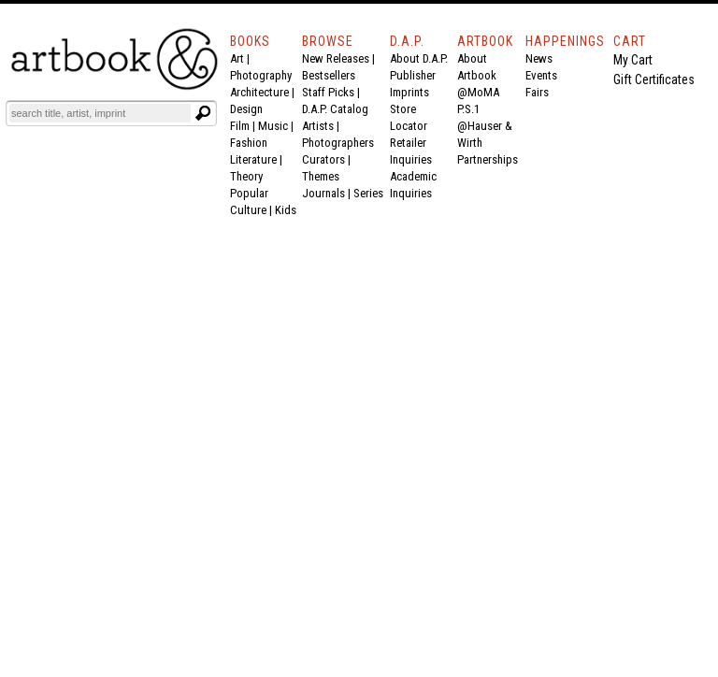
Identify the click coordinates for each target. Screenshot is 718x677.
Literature (253, 159)
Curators (323, 159)
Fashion (248, 143)
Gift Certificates (654, 79)
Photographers (338, 143)
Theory (246, 176)
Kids (285, 210)
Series (368, 193)
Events (541, 75)
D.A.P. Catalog (335, 109)
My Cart (633, 59)
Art (237, 58)
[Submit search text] (203, 113)
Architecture (259, 92)
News (539, 58)
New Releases (335, 58)
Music (273, 126)
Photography (261, 75)
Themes (320, 176)
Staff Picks (328, 92)
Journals (323, 193)
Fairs (537, 92)
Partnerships (487, 159)
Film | (244, 126)
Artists (318, 126)
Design (246, 109)
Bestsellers (328, 75)
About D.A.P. (419, 58)
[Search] (100, 113)
